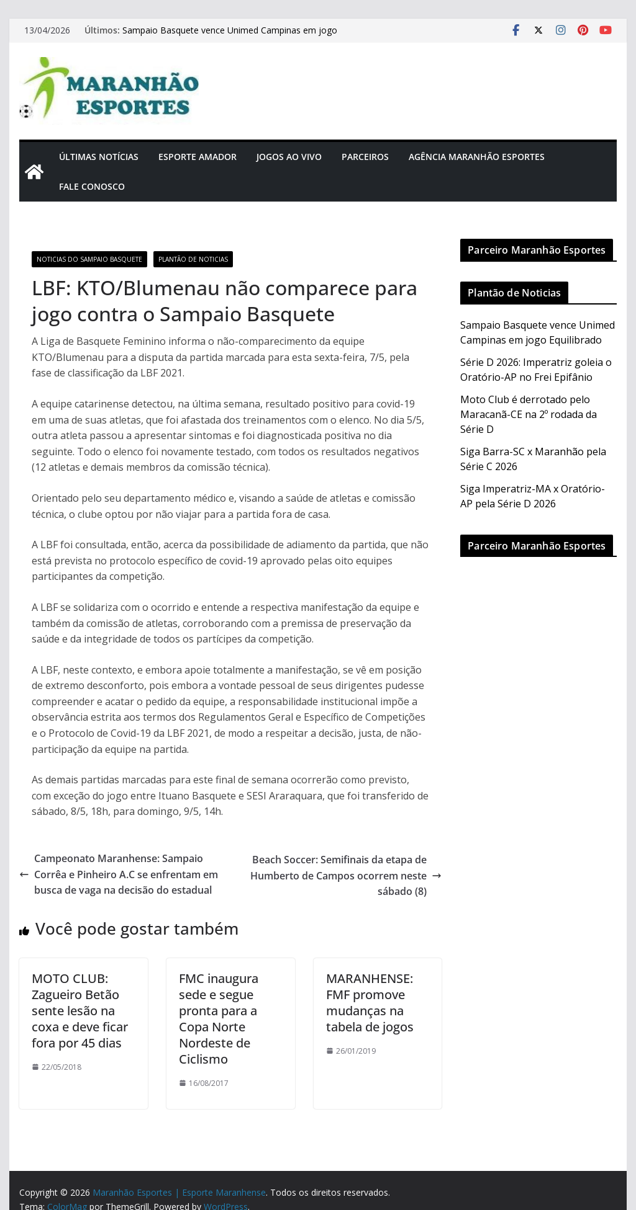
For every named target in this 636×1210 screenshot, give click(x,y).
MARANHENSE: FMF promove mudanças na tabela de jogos (370, 1002)
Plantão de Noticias (193, 259)
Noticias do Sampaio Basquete (89, 259)
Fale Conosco (92, 186)
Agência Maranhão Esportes (477, 156)
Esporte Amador (197, 156)
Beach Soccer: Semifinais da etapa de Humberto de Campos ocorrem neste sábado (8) (346, 875)
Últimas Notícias (99, 156)
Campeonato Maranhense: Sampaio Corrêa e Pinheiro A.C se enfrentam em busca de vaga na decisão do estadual (118, 874)
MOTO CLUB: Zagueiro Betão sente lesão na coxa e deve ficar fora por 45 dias (80, 1010)
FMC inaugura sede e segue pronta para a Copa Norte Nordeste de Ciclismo (218, 1018)
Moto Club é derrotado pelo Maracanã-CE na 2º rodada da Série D (528, 414)
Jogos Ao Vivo (289, 156)
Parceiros (365, 156)
